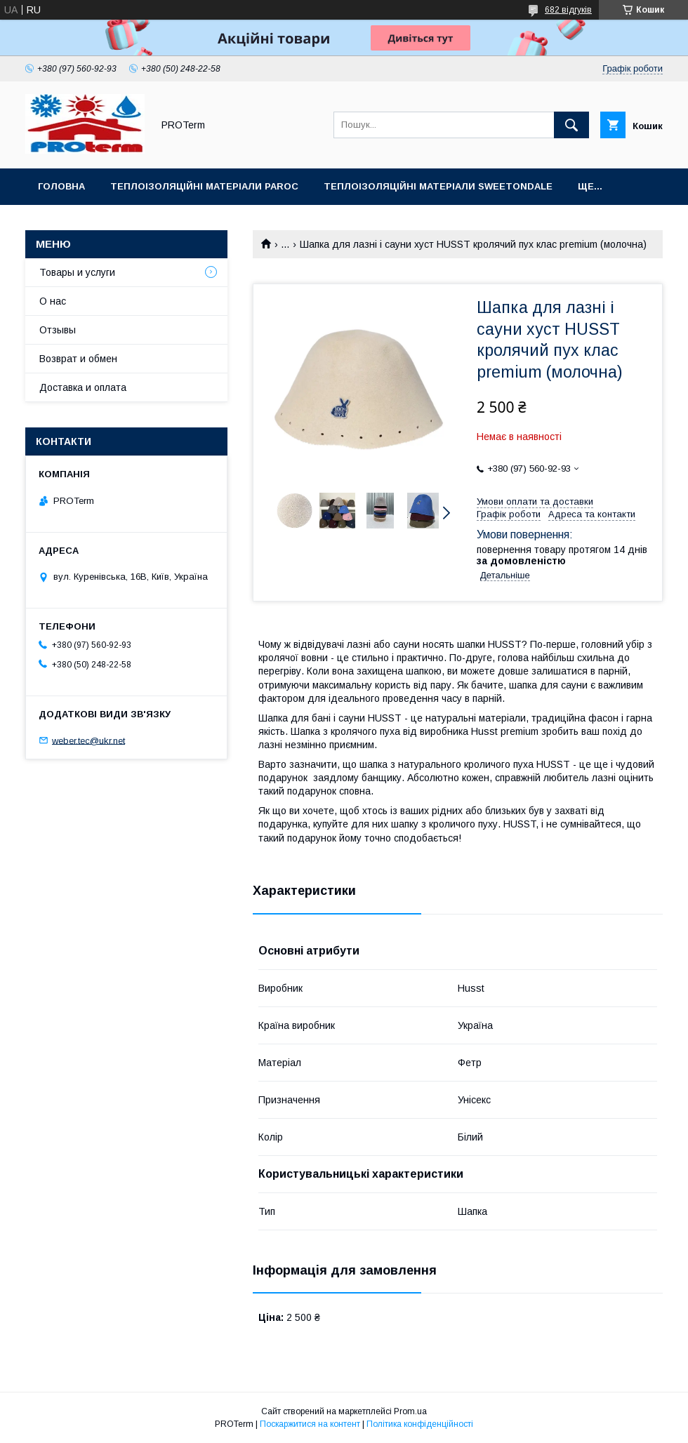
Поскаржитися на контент (310, 1424)
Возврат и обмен (78, 358)
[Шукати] (571, 125)
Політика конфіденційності (419, 1424)
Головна (61, 186)
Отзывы (57, 329)
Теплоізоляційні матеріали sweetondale (438, 186)
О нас (52, 301)
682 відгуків (568, 10)
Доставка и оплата (82, 387)
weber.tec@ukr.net (88, 740)
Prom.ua (410, 1411)
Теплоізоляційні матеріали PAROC (204, 186)
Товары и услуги (77, 272)
